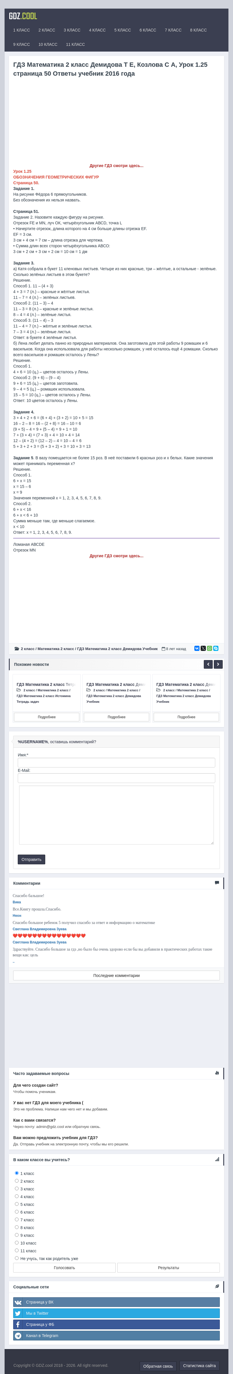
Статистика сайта (199, 1365)
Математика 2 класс (55, 649)
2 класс (27, 649)
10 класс (28, 1243)
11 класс (28, 1251)
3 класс (27, 1189)
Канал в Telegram (35, 1335)
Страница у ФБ (33, 1324)
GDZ (23, 16)
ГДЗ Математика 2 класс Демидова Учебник (117, 649)
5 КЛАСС (122, 30)
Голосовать (64, 1267)
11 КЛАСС (75, 44)
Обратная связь (158, 1366)
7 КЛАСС (173, 30)
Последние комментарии (116, 975)
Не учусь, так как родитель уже (49, 1258)
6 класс (27, 1212)
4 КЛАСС (97, 30)
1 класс (27, 1173)
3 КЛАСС (72, 30)
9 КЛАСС (21, 44)
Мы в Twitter (30, 1313)
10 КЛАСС (48, 44)
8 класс (27, 1227)
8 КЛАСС (198, 30)
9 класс (27, 1235)
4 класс (27, 1196)
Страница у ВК (33, 1302)
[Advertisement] (116, 123)
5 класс (27, 1204)
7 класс (27, 1220)
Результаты (168, 1267)
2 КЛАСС (47, 30)
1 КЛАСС (21, 30)
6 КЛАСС (148, 30)
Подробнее (47, 717)
